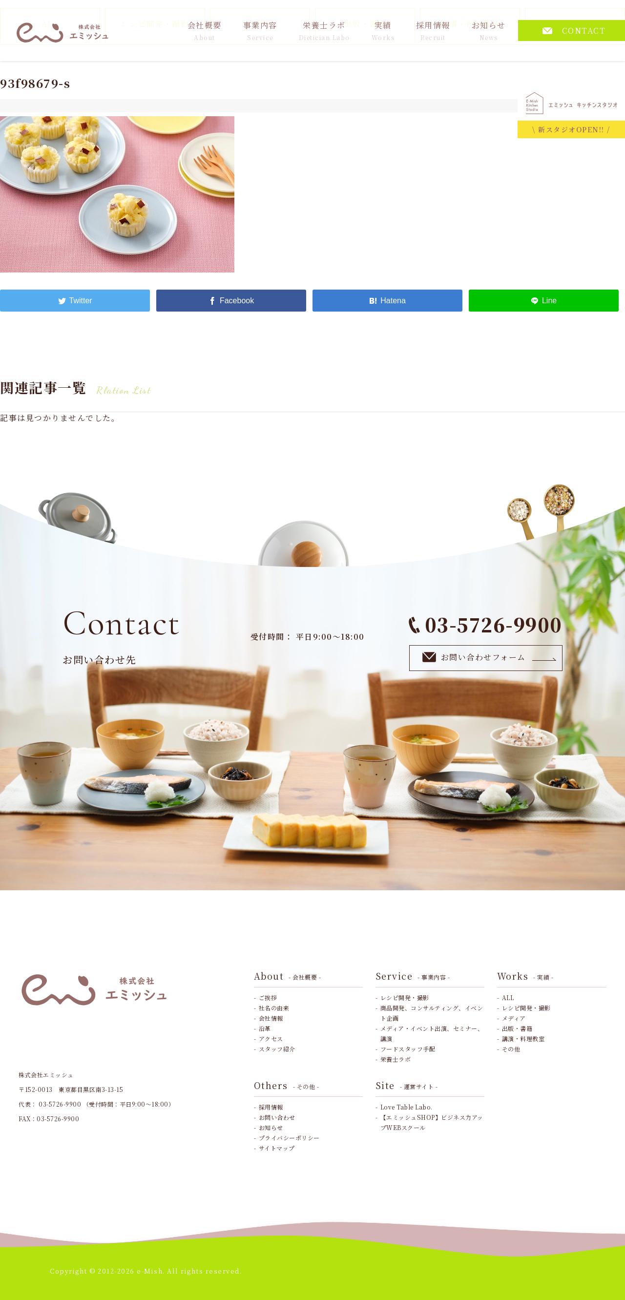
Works (525, 975)
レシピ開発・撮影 (404, 997)
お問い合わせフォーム (489, 657)
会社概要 (205, 31)
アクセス (271, 1038)
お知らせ (489, 31)
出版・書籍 (517, 1028)
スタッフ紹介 (277, 1049)
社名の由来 (274, 1008)
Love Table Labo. (406, 1107)
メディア (514, 1018)
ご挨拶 (268, 997)
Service (412, 975)
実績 (383, 31)
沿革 (265, 1028)
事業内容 (260, 31)
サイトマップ (277, 1148)
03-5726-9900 (485, 624)
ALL (508, 997)
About (287, 975)
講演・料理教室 (523, 1038)
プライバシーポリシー (289, 1137)
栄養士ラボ (324, 31)
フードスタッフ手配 (408, 1049)
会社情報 (271, 1018)
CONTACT (574, 30)
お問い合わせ (277, 1117)
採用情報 (433, 31)
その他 (511, 1049)
